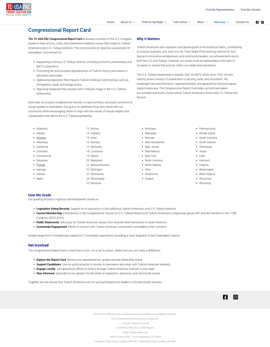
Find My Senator (251, 9)
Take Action (185, 22)
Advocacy (223, 22)
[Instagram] (262, 22)
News (205, 22)
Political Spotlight (158, 22)
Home (117, 22)
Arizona (41, 137)
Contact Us (243, 22)
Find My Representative (221, 9)
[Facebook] (257, 22)
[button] (139, 22)
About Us (133, 22)
